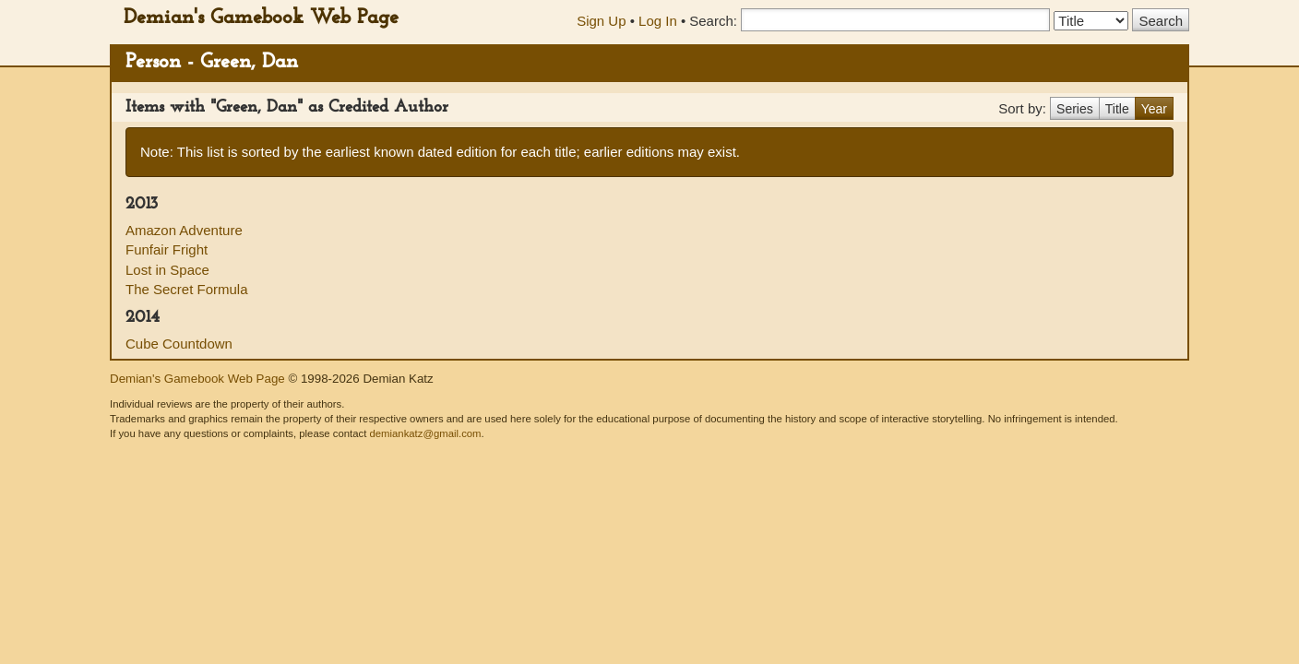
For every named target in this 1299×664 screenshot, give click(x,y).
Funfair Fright (166, 249)
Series (1074, 108)
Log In (657, 21)
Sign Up (601, 21)
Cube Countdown (178, 343)
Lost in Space (167, 270)
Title (1117, 108)
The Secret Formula (186, 289)
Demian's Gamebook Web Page (261, 18)
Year (1154, 108)
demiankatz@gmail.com (425, 433)
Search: (713, 21)
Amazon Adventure (184, 230)
